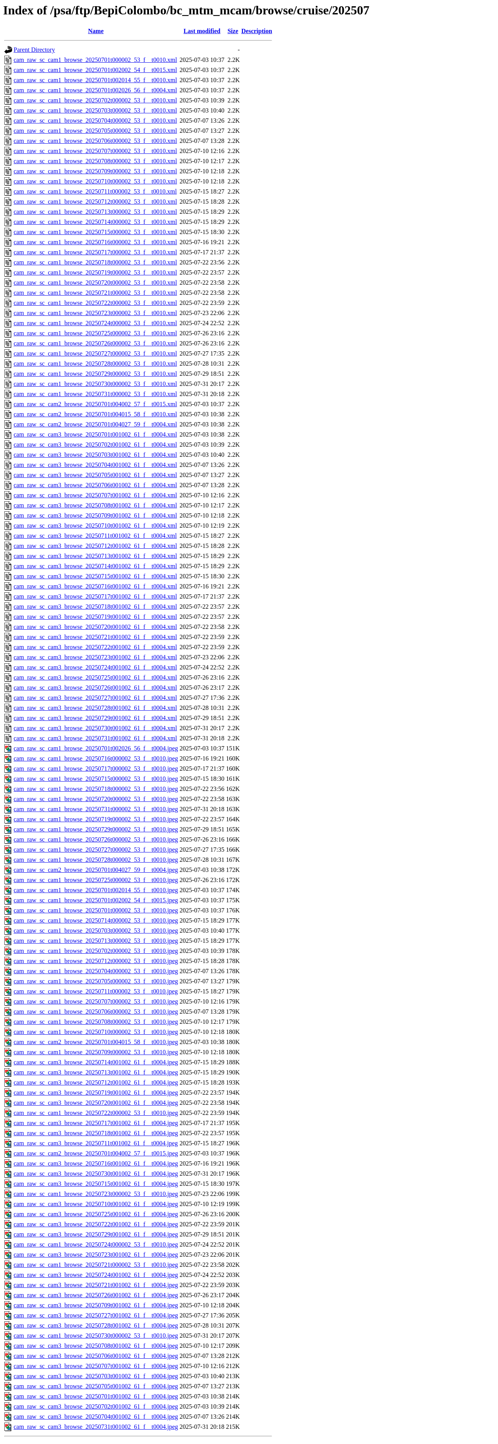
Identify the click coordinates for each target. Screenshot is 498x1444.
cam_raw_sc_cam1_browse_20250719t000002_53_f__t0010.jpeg (96, 819)
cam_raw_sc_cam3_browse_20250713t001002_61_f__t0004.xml (95, 556)
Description (256, 31)
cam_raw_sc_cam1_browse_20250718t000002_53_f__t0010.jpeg (96, 788)
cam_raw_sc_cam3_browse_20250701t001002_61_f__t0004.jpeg (96, 1396)
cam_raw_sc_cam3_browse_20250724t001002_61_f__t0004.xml (95, 667)
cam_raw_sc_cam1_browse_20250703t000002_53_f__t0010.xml (95, 110)
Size (233, 31)
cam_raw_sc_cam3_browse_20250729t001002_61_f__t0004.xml (95, 718)
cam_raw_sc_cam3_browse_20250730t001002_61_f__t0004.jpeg (96, 1173)
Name (95, 31)
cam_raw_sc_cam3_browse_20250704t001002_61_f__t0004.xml (95, 464)
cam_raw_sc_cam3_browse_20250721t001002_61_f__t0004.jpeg (96, 1285)
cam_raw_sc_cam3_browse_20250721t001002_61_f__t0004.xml (95, 637)
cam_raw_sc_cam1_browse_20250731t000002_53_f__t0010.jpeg (96, 809)
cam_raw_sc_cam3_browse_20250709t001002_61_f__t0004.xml (95, 515)
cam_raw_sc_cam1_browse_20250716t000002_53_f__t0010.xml (95, 242)
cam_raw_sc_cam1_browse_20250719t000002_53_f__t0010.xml (95, 272)
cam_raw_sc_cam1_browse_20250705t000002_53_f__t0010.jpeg (96, 981)
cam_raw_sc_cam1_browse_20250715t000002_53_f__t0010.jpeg (96, 778)
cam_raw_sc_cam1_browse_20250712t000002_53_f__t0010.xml (95, 201)
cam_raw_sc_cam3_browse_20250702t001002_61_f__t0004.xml (95, 444)
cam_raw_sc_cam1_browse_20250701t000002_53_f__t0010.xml (95, 59)
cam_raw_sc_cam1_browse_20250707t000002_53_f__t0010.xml (95, 151)
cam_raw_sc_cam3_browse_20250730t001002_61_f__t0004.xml (95, 728)
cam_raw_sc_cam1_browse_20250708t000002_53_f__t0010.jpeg (96, 1021)
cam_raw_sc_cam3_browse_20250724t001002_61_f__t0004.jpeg (96, 1274)
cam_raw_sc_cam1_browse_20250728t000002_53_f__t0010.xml (95, 363)
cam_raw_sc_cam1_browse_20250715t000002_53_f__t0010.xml (95, 232)
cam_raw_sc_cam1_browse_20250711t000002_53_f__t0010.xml (95, 191)
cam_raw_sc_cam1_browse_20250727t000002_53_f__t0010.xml (95, 353)
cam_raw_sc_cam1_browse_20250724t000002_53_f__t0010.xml (95, 323)
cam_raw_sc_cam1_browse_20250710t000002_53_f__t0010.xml (95, 181)
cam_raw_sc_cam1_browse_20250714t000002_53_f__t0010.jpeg (96, 920)
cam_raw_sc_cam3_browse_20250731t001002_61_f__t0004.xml (95, 738)
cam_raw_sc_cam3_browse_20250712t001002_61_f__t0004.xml (95, 545)
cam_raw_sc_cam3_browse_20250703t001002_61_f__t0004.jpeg (96, 1376)
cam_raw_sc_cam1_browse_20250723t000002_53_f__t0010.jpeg (96, 1193)
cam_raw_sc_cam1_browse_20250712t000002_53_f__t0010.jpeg (96, 961)
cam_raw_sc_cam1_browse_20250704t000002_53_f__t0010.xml (95, 120)
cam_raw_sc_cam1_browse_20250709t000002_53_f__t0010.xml (95, 171)
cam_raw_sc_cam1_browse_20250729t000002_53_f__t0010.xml (95, 373)
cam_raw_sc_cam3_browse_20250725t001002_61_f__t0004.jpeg (96, 1214)
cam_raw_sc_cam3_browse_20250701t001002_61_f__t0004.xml (95, 434)
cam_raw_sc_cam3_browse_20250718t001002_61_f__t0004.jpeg (96, 1133)
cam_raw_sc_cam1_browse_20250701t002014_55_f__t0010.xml (95, 80)
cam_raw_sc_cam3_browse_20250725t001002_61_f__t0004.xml (95, 677)
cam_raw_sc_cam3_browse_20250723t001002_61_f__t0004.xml (95, 657)
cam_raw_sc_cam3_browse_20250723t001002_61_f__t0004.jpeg (96, 1254)
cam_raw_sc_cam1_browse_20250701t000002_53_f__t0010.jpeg (96, 910)
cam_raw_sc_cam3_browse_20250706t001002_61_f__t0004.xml (95, 485)
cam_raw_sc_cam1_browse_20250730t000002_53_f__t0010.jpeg (96, 1335)
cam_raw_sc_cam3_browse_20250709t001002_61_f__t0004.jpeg (96, 1305)
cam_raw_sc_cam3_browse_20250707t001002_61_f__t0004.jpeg (96, 1366)
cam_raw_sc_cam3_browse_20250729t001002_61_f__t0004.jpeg (96, 1234)
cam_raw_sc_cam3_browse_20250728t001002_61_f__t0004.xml (95, 707)
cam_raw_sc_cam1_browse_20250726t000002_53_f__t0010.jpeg (96, 839)
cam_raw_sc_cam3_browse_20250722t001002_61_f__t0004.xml (95, 647)
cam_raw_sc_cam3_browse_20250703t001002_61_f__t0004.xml (95, 454)
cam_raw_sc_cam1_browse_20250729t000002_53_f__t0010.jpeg (96, 829)
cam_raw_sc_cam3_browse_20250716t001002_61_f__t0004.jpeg (96, 1163)
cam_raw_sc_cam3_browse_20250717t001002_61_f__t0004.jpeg (96, 1123)
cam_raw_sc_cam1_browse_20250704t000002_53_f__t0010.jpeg (96, 971)
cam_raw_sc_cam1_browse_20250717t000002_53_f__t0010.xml (95, 252)
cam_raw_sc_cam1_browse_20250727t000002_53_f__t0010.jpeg (96, 849)
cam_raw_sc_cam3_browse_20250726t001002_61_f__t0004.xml (95, 687)
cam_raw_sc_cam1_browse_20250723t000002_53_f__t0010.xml (95, 313)
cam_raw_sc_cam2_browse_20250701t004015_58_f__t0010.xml (95, 414)
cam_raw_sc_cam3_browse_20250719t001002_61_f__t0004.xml (95, 616)
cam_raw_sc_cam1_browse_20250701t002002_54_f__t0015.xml (95, 70)
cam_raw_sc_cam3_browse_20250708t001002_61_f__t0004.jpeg (96, 1345)
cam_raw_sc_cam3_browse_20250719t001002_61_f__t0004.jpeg (96, 1092)
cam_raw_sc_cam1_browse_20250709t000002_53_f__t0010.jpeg (96, 1052)
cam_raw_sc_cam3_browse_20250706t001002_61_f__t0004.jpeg (96, 1355)
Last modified (202, 31)
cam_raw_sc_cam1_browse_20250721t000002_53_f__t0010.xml (95, 292)
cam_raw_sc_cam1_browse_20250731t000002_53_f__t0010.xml (95, 394)
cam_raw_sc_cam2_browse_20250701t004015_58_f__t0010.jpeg (96, 1042)
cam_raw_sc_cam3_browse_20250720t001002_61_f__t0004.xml (95, 626)
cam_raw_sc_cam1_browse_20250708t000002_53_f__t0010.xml (95, 161)
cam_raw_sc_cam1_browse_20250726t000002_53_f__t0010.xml (95, 343)
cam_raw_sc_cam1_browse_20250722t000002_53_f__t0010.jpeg (96, 1112)
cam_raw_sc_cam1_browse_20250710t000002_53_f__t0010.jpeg (96, 1031)
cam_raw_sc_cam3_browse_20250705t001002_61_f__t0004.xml (95, 475)
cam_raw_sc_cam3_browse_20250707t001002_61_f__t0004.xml (95, 495)
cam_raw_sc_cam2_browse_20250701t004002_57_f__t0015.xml (95, 404)
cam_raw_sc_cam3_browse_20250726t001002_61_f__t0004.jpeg (96, 1295)
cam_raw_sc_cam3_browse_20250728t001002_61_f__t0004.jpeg (96, 1325)
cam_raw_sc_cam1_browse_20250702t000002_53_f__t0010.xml (95, 100)
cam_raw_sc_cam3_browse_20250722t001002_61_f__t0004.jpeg (96, 1224)
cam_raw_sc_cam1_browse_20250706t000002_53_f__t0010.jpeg (96, 1011)
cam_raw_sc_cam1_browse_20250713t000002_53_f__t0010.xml (95, 211)
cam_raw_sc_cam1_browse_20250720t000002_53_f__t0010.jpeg (96, 799)
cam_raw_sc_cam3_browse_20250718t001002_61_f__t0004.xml (95, 606)
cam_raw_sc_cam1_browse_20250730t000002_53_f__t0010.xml (95, 383)
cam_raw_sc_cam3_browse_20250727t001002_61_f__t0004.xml (95, 697)
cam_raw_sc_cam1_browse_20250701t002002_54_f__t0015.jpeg (96, 900)
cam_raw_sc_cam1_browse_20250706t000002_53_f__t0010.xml (95, 140)
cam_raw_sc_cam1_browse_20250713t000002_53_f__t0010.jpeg (96, 940)
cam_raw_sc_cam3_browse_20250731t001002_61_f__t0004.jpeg (96, 1426)
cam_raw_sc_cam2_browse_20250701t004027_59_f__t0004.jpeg (96, 869)
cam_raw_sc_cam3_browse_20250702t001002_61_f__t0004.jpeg (96, 1406)
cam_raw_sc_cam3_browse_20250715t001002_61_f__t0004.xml (95, 576)
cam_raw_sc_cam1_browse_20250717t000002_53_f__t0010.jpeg (96, 768)
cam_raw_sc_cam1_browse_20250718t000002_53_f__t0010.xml (95, 262)
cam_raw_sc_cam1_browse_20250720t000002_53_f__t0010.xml (95, 282)
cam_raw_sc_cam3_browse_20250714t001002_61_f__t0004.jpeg (96, 1062)
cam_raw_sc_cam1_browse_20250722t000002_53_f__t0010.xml (95, 302)
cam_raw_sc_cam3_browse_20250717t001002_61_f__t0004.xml (95, 596)
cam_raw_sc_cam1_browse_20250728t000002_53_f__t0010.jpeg (96, 859)
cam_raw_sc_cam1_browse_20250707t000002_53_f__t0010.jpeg (96, 1001)
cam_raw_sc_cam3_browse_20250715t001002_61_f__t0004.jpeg (96, 1183)
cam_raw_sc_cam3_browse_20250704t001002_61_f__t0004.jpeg (96, 1416)
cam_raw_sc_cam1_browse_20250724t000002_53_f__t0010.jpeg (96, 1244)
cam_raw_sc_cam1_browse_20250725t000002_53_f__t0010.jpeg (96, 880)
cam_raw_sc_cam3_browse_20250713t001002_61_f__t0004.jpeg (96, 1072)
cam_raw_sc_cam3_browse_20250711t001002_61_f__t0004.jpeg (96, 1143)
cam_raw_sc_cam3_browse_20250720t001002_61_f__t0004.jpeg (96, 1102)
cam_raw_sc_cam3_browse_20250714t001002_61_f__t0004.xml (95, 566)
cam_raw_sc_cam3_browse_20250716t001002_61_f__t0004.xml (95, 586)
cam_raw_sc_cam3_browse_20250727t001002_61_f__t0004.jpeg (96, 1315)
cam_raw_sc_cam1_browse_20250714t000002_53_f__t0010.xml (95, 221)
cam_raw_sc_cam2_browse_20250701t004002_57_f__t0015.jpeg (96, 1153)
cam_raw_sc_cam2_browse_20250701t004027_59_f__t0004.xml (95, 424)
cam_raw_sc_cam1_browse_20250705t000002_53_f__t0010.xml (95, 130)
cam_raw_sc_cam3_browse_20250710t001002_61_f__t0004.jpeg (96, 1204)
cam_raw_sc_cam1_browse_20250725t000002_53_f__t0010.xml (95, 333)
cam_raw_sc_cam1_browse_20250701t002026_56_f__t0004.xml (95, 90)
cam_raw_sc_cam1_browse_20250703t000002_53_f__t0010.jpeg (96, 930)
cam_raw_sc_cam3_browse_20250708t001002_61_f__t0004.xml (95, 505)
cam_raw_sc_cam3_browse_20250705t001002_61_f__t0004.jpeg (96, 1386)
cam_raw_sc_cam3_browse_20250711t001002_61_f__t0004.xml (95, 535)
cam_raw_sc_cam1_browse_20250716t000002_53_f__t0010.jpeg (96, 758)
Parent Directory (34, 49)
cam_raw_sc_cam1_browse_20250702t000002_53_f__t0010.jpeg (96, 950)
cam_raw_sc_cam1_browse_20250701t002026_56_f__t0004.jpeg (96, 748)
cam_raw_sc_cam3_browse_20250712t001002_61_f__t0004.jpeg (96, 1082)
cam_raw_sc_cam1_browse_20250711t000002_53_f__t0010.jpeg (96, 991)
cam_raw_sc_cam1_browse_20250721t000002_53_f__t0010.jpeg (96, 1264)
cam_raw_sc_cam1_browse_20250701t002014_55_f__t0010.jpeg (96, 890)
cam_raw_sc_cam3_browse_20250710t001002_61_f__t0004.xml (95, 525)
